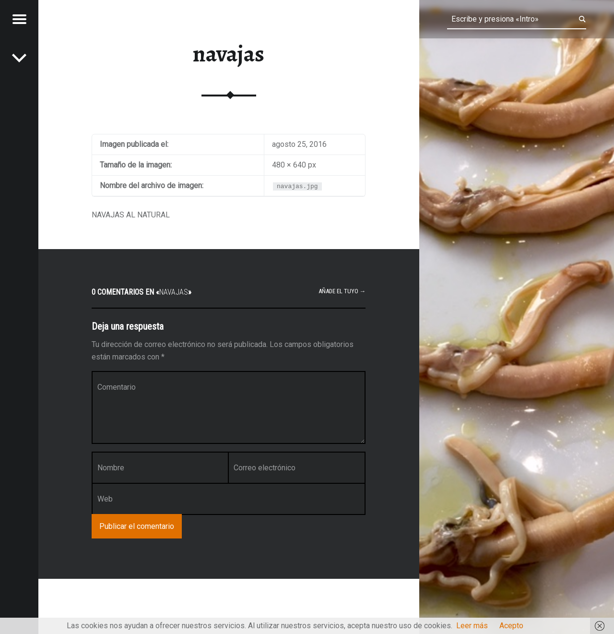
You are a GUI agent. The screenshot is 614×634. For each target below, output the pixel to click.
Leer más (472, 625)
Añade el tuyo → (342, 291)
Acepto (511, 625)
